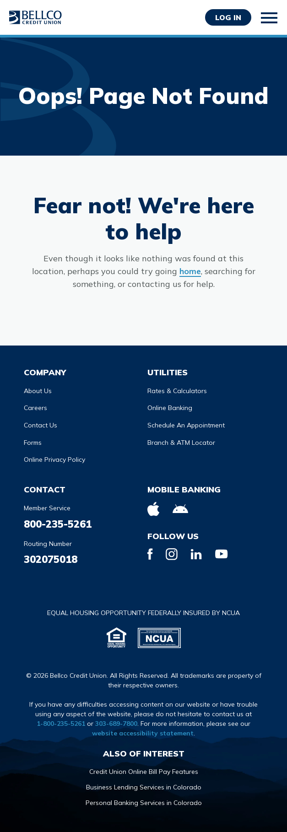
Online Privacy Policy (54, 459)
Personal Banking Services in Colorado (144, 803)
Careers (35, 408)
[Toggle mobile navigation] (269, 18)
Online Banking (169, 408)
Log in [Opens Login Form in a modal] (228, 17)
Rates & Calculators (177, 391)
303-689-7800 (116, 723)
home (190, 271)
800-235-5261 (58, 524)
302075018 (50, 559)
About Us (38, 391)
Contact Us (40, 425)
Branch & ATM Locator (181, 442)
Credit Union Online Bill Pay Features (143, 771)
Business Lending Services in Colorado (143, 787)
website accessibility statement (143, 733)
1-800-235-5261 (61, 723)
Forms (33, 442)
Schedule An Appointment (186, 425)
